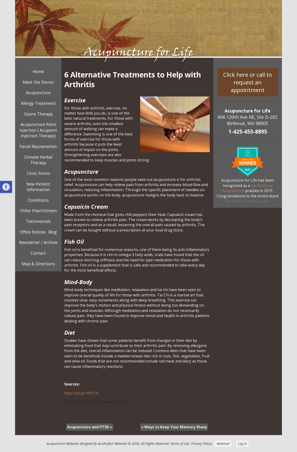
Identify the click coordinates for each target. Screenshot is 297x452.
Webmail (222, 443)
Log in (242, 443)
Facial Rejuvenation (38, 146)
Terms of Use (179, 443)
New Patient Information (38, 186)
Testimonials (38, 221)
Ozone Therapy (38, 114)
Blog (52, 232)
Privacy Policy (201, 443)
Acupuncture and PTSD (89, 427)
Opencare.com (257, 201)
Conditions (38, 200)
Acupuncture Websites (63, 443)
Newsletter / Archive (38, 242)
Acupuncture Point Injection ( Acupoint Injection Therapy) (38, 130)
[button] (6, 187)
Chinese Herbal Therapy (38, 160)
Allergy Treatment (38, 103)
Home (38, 71)
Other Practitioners (38, 210)
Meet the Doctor (38, 82)
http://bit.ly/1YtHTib (81, 393)
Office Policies (33, 232)
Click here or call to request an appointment (247, 82)
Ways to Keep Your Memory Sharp (174, 427)
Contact (38, 253)
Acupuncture (38, 92)
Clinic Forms (38, 173)
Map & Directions (38, 263)
